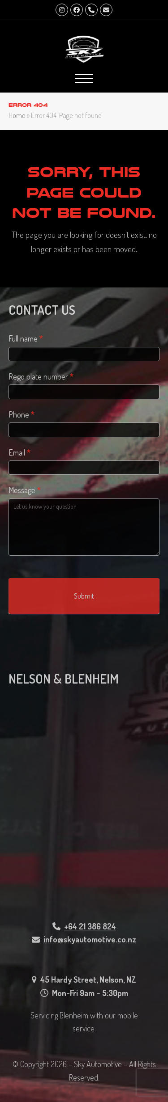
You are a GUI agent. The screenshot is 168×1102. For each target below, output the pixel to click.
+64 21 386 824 (90, 926)
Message (25, 490)
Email (19, 452)
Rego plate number (41, 376)
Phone (21, 414)
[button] (84, 78)
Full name (26, 338)
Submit (84, 595)
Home (17, 115)
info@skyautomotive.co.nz (89, 939)
